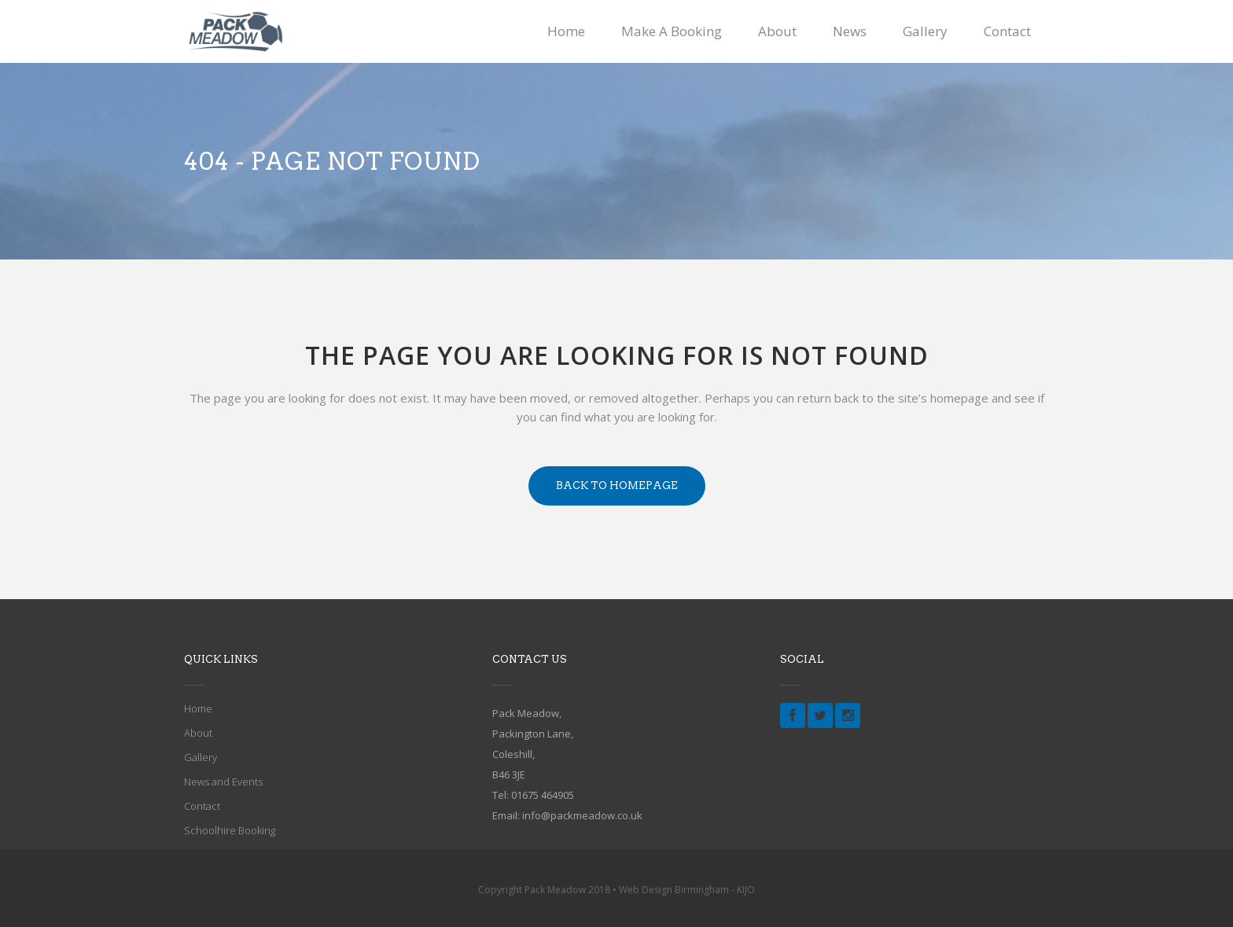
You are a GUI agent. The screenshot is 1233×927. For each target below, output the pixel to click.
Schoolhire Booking (229, 830)
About (198, 732)
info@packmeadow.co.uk (582, 815)
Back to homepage (617, 485)
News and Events (223, 781)
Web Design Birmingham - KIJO (687, 889)
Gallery (200, 757)
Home (198, 708)
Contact (202, 805)
